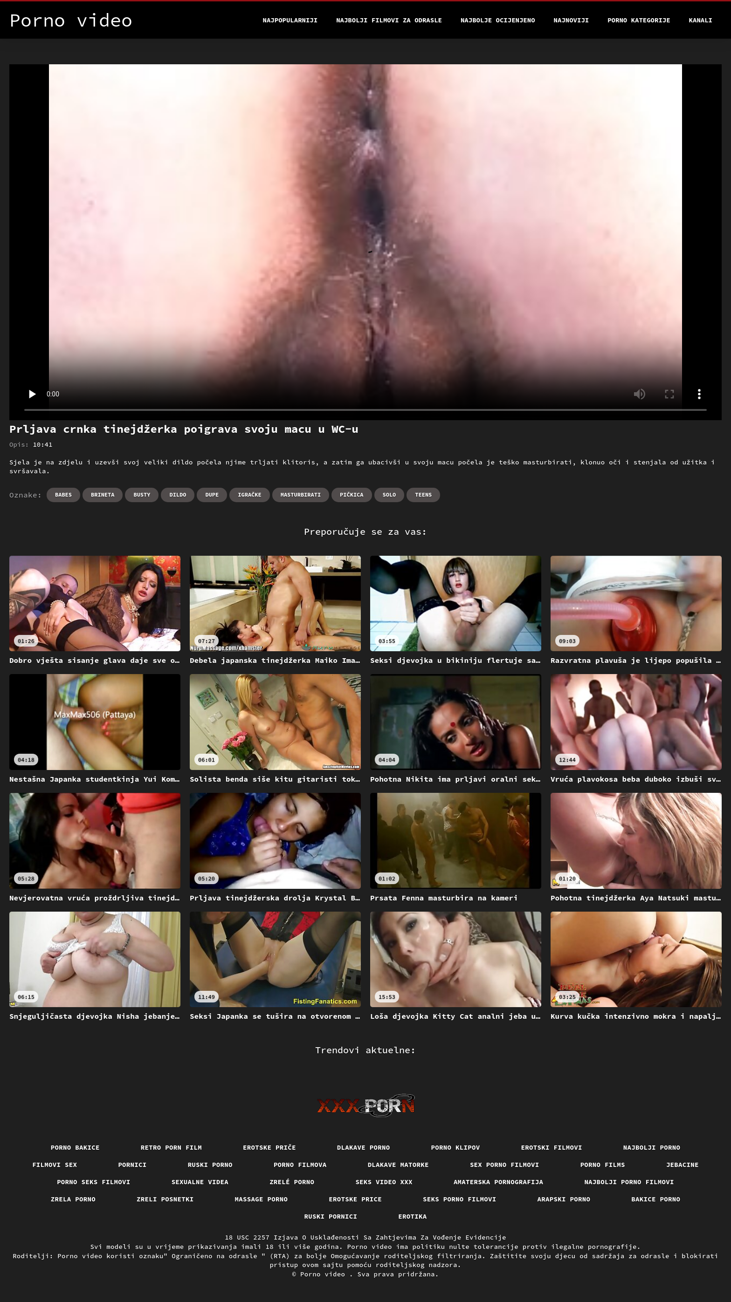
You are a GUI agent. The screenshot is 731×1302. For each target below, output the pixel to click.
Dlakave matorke (398, 1164)
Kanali (700, 20)
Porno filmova (300, 1164)
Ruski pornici (331, 1216)
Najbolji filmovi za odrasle (389, 20)
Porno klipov (455, 1147)
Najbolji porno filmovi (629, 1182)
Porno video (324, 1274)
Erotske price (355, 1199)
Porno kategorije (638, 20)
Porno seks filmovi (94, 1182)
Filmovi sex (54, 1164)
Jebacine (682, 1164)
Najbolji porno (652, 1147)
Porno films (602, 1164)
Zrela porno (73, 1199)
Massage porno (261, 1199)
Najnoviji (571, 20)
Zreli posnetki (165, 1199)
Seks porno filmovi (460, 1199)
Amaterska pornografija (499, 1182)
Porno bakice (75, 1147)
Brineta (102, 494)
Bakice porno (655, 1199)
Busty (141, 494)
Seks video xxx (384, 1182)
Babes (63, 494)
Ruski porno (210, 1164)
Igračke (249, 494)
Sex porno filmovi (504, 1164)
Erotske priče (269, 1147)
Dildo (177, 494)
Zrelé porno (291, 1182)
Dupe (212, 494)
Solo (389, 494)
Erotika (412, 1216)
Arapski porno (564, 1199)
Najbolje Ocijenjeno (498, 20)
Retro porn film (171, 1147)
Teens (423, 494)
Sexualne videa (200, 1182)
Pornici (132, 1164)
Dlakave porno (363, 1147)
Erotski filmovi (551, 1147)
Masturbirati (301, 494)
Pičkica (351, 494)
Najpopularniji (290, 20)
